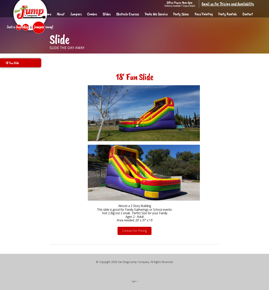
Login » (135, 281)
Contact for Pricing (134, 231)
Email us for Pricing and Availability (228, 4)
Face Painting (203, 14)
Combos (92, 14)
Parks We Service (156, 14)
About (61, 14)
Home (47, 14)
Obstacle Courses (127, 14)
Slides (107, 14)
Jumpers (76, 14)
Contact (247, 14)
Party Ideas (181, 14)
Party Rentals (227, 14)
